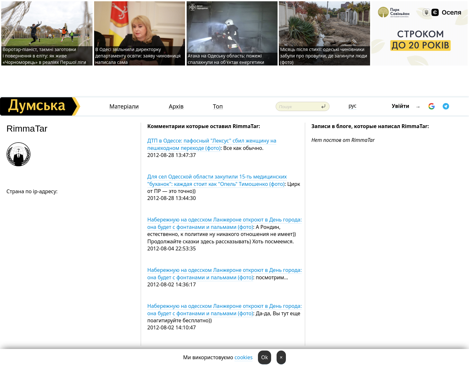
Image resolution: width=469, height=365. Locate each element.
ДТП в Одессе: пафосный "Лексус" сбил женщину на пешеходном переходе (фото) (212, 144)
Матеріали (124, 106)
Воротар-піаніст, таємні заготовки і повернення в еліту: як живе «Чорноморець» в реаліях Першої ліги (44, 55)
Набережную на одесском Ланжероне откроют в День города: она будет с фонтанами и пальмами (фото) (224, 223)
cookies (243, 357)
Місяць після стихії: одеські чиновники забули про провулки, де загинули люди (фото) (323, 55)
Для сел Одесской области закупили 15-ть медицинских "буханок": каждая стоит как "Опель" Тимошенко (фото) (217, 180)
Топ (218, 106)
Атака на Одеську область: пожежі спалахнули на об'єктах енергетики (226, 59)
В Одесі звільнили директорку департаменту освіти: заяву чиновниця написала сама (138, 55)
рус (353, 105)
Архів (176, 106)
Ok (264, 357)
